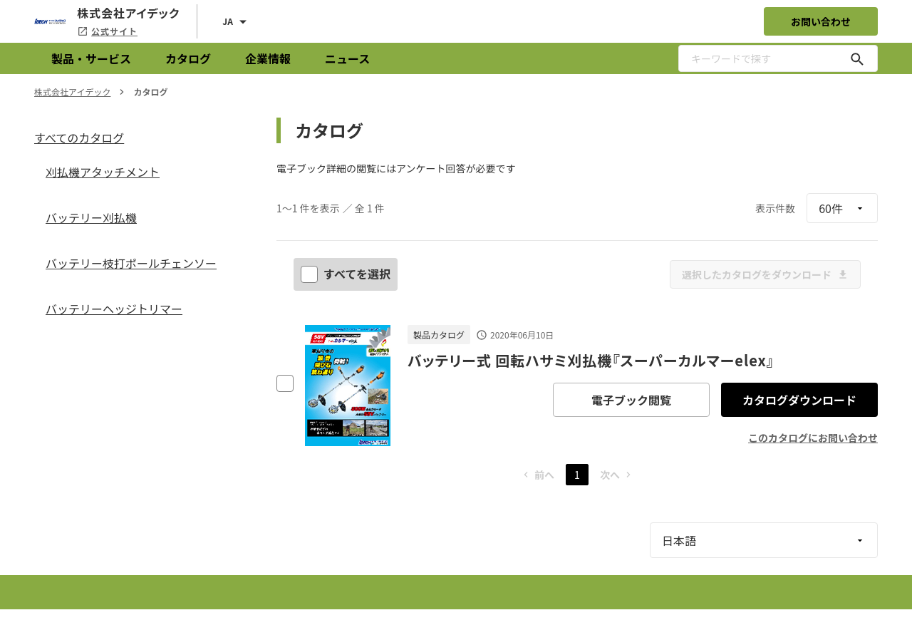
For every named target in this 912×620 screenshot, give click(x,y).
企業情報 (268, 58)
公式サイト (107, 31)
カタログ (188, 58)
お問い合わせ (821, 21)
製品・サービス (91, 58)
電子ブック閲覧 (631, 399)
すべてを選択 (347, 273)
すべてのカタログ (79, 137)
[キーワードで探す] (857, 58)
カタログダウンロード (799, 399)
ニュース (347, 58)
